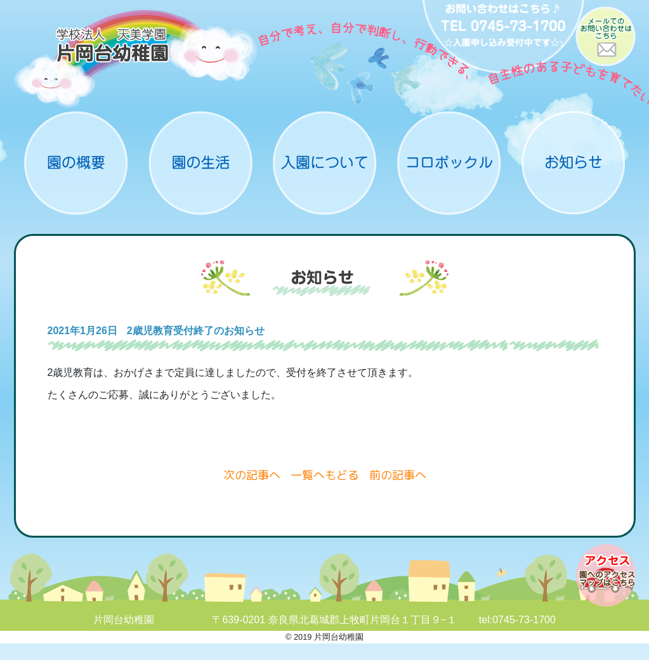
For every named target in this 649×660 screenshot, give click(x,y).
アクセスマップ (606, 575)
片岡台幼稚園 (136, 59)
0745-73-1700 (524, 619)
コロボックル (449, 163)
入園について (325, 163)
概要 (76, 163)
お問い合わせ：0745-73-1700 (503, 38)
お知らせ (573, 163)
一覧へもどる (325, 475)
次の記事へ (251, 475)
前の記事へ (397, 475)
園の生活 (200, 163)
